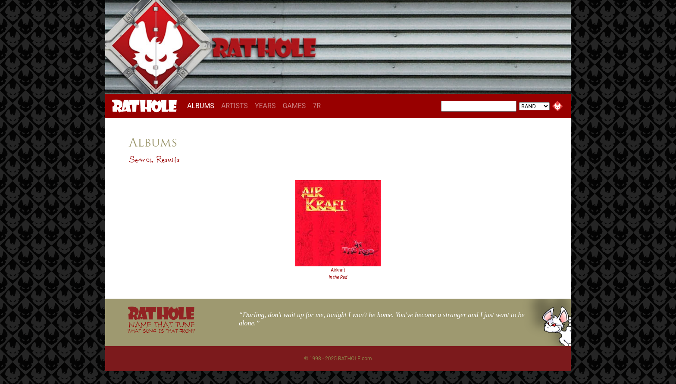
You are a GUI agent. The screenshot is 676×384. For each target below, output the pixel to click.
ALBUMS (202, 105)
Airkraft (338, 270)
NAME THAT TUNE (161, 326)
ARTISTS (234, 106)
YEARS (265, 106)
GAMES (294, 106)
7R (317, 106)
